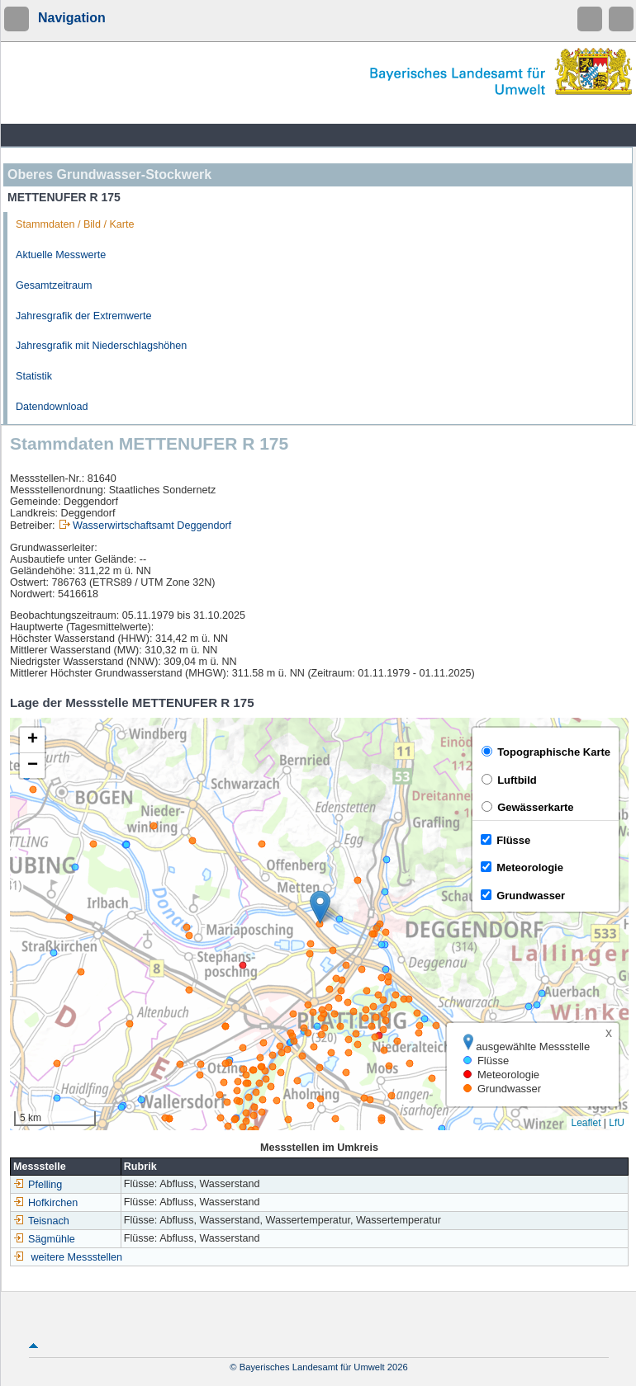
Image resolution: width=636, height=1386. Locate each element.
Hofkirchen (45, 1203)
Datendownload (52, 406)
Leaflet (585, 1123)
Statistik (34, 376)
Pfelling (37, 1184)
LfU (616, 1123)
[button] (320, 907)
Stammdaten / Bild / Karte (75, 224)
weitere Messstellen (77, 1257)
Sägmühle (44, 1239)
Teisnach (41, 1221)
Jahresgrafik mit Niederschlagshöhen (101, 345)
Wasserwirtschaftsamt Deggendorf (152, 525)
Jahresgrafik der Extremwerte (83, 316)
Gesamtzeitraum (54, 285)
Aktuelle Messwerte (61, 255)
